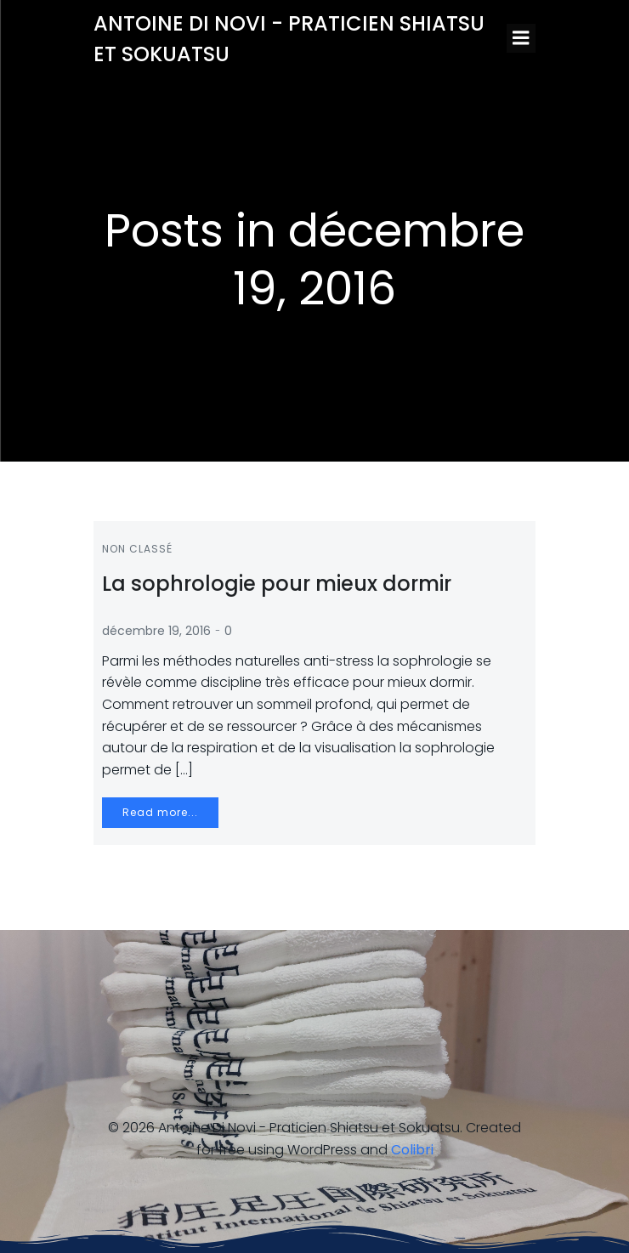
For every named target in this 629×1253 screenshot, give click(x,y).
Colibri (412, 1149)
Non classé (137, 548)
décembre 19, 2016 (156, 630)
